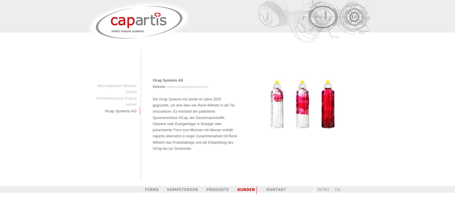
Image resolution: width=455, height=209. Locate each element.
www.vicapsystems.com (187, 86)
